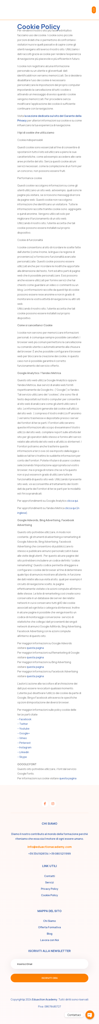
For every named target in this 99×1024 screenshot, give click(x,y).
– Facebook (24, 719)
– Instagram (24, 747)
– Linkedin (23, 752)
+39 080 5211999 (60, 853)
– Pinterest (24, 743)
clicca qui (72, 501)
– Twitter (22, 724)
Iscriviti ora (50, 977)
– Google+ (23, 733)
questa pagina (35, 648)
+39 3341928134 (38, 853)
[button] (93, 10)
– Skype (22, 757)
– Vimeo (22, 738)
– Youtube (23, 728)
